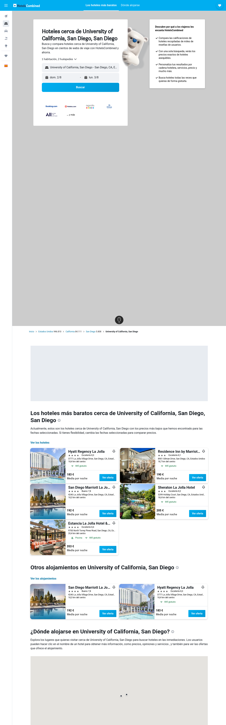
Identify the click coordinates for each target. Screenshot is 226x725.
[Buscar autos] (6, 31)
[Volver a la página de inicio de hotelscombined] (26, 5)
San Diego (91, 331)
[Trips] (6, 55)
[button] (6, 5)
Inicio (31, 331)
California (70, 331)
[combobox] (59, 59)
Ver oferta (107, 477)
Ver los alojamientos (43, 578)
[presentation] (59, 420)
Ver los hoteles (40, 442)
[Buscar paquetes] (6, 38)
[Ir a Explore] (6, 45)
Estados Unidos (45, 331)
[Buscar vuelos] (6, 16)
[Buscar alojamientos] (6, 23)
